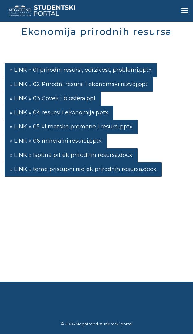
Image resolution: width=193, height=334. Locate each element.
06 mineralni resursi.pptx (67, 140)
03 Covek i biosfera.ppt (64, 98)
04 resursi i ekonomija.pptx (70, 112)
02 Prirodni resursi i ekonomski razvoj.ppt (90, 84)
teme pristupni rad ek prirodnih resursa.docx (94, 169)
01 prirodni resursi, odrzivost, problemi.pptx (92, 70)
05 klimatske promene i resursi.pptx (83, 126)
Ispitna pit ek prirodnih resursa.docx (82, 155)
